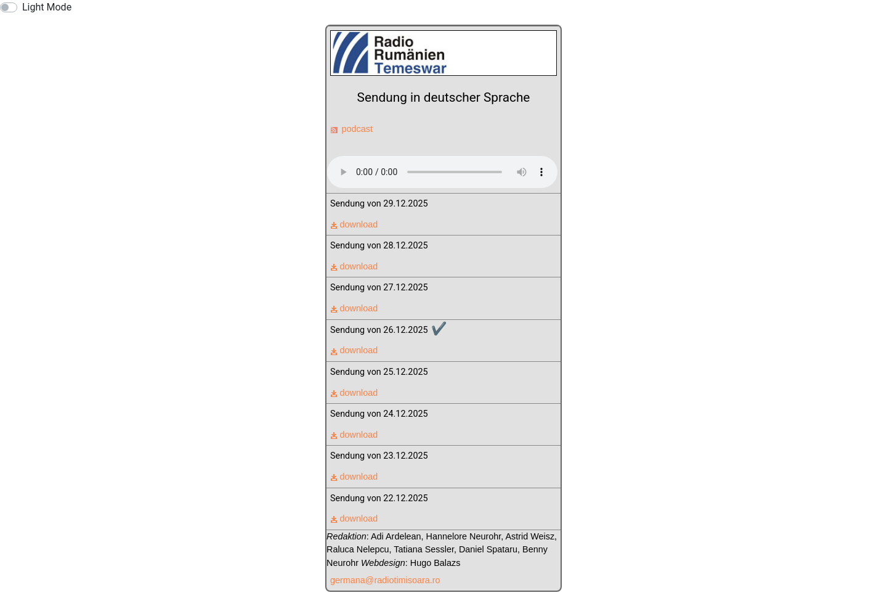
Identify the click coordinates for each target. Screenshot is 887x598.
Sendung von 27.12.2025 (379, 287)
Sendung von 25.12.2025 (379, 372)
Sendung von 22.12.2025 (379, 498)
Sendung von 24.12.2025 (379, 414)
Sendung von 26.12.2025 (388, 328)
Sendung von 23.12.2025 (379, 456)
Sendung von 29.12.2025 (379, 204)
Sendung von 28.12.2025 (379, 245)
